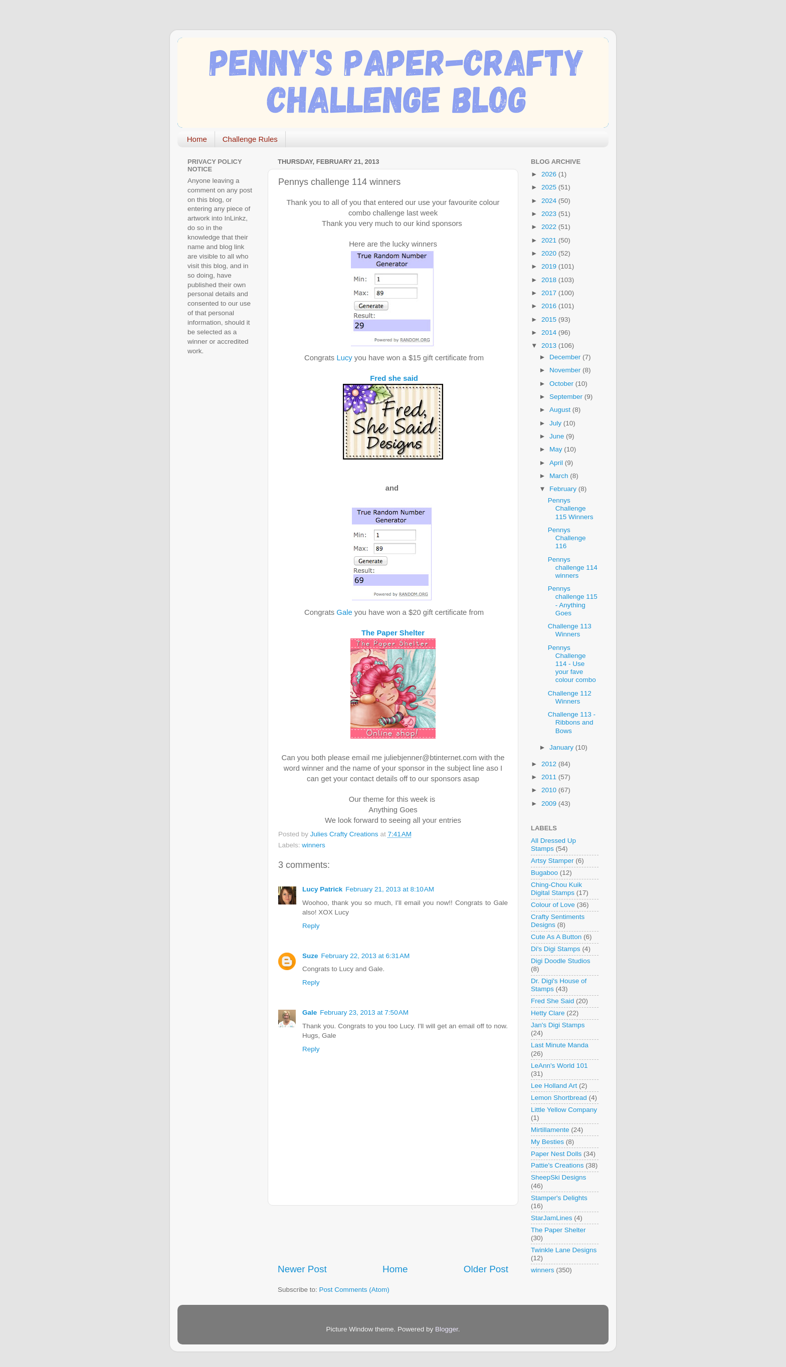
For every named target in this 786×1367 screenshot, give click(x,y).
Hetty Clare (548, 1013)
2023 (549, 213)
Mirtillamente (550, 1129)
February (563, 489)
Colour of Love (553, 904)
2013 (549, 345)
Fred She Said (552, 1001)
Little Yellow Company (564, 1109)
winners (313, 845)
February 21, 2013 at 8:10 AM (389, 889)
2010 (549, 790)
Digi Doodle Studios (561, 961)
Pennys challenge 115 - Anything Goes (573, 601)
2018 (549, 280)
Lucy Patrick (322, 889)
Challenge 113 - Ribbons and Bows (572, 722)
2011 (549, 777)
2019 (549, 266)
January (562, 747)
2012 (549, 764)
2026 (549, 174)
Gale (345, 612)
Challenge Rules (250, 139)
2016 (549, 306)
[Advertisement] (395, 1234)
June (557, 436)
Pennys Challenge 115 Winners (571, 508)
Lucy (344, 358)
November (565, 370)
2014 (549, 332)
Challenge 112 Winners (570, 697)
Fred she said (394, 378)
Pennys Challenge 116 (567, 538)
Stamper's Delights (559, 1198)
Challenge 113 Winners (570, 630)
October (562, 383)
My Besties (547, 1142)
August (560, 409)
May (556, 449)
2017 (549, 293)
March (559, 476)
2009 (549, 803)
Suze (310, 956)
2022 (549, 227)
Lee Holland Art (554, 1085)
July (556, 423)
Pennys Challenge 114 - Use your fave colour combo (572, 664)
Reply (311, 926)
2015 (549, 319)
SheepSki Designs (558, 1177)
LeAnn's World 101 (559, 1065)
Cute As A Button (556, 937)
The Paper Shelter (393, 633)
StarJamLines (551, 1218)
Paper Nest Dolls (556, 1154)
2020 (549, 253)
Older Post (486, 1269)
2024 (549, 200)
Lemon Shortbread (559, 1097)
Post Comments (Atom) (354, 1289)
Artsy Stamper (552, 860)
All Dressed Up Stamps (553, 844)
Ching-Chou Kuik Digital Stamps (556, 888)
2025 (549, 187)
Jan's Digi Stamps (558, 1025)
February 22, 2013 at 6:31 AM (365, 956)
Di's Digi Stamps (555, 949)
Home (197, 139)
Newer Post (302, 1269)
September (566, 396)
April (557, 463)
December (565, 357)
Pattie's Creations (557, 1165)
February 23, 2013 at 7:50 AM (364, 1012)
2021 (549, 240)
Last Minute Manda (559, 1045)
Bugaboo (544, 872)
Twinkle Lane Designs (564, 1250)
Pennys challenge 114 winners (573, 567)
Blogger (446, 1329)
